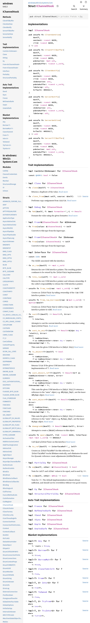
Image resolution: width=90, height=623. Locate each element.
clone (35, 187)
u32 (36, 46)
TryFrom (46, 601)
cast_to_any (38, 330)
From (36, 222)
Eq (35, 489)
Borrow (42, 550)
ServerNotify (52, 97)
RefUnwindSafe (42, 510)
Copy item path (57, 6)
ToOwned (42, 592)
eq (33, 467)
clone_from (38, 196)
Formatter (59, 211)
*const (48, 40)
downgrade (37, 426)
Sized (47, 546)
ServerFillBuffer (54, 138)
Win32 (38, 3)
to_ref (35, 446)
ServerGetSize (52, 120)
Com (51, 3)
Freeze (38, 506)
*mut (49, 61)
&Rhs (54, 476)
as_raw (35, 265)
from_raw (44, 288)
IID (37, 256)
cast (34, 314)
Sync (38, 519)
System (45, 3)
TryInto (46, 610)
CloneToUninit (46, 569)
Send (38, 515)
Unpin (37, 524)
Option (32, 302)
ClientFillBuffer (54, 50)
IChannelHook (42, 30)
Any (77, 330)
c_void (59, 63)
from (34, 226)
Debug (37, 207)
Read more (63, 191)
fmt (34, 211)
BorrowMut (44, 559)
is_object (37, 351)
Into (44, 582)
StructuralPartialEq (46, 493)
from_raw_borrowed (50, 300)
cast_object (38, 399)
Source (85, 196)
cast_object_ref (40, 373)
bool (46, 175)
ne (33, 476)
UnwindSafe (40, 528)
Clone (37, 183)
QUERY (38, 175)
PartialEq (40, 462)
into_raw (36, 277)
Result (78, 211)
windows (31, 3)
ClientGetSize (52, 34)
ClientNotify (52, 70)
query (43, 435)
